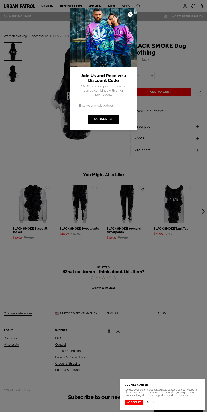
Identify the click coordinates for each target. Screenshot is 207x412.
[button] (103, 206)
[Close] (199, 384)
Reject (150, 402)
